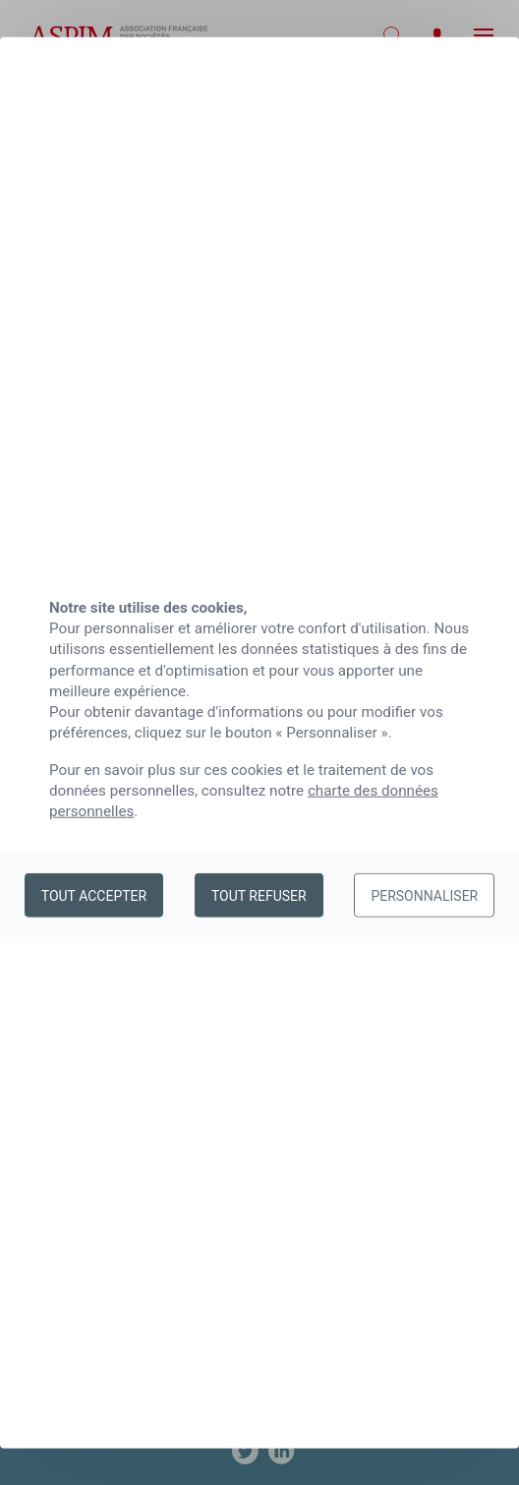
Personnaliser (424, 895)
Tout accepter (93, 895)
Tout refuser (259, 895)
